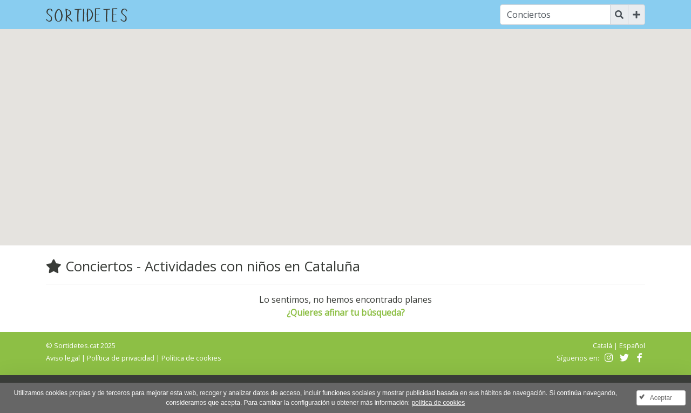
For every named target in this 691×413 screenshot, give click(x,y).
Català (602, 345)
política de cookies (438, 403)
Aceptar (661, 398)
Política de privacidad (120, 358)
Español (632, 345)
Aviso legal (63, 358)
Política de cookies (191, 358)
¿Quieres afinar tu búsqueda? (346, 312)
